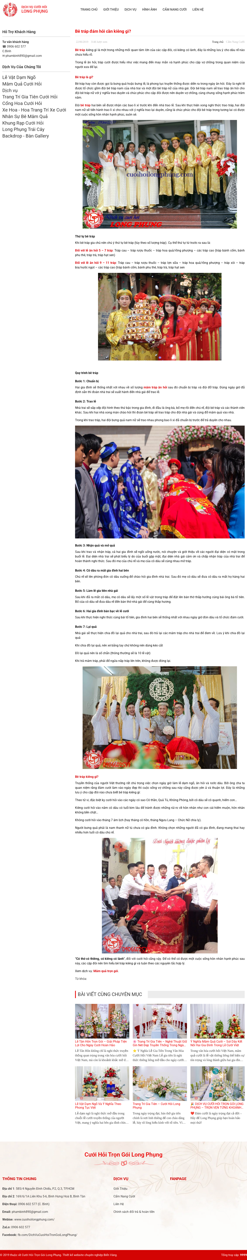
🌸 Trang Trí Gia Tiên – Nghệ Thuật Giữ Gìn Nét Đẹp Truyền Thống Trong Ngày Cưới (160, 1045)
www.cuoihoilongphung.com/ (34, 1219)
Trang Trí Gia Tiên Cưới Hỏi (30, 97)
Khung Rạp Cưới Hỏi (23, 123)
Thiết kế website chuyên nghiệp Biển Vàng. (90, 1255)
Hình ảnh (149, 9)
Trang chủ (88, 9)
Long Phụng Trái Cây (23, 129)
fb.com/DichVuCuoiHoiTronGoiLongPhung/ (47, 1235)
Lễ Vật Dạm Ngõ (19, 77)
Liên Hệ (198, 9)
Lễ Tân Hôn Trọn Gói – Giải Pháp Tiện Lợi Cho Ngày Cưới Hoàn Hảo (101, 1043)
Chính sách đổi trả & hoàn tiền (134, 1212)
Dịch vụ (130, 9)
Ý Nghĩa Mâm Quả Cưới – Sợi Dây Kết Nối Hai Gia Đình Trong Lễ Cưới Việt (216, 1043)
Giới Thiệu (111, 9)
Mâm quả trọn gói (105, 971)
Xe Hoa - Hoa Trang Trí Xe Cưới (34, 110)
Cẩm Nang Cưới (175, 9)
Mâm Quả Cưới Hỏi (22, 84)
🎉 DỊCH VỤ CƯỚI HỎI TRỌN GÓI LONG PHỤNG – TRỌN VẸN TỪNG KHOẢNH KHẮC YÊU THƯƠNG (217, 1107)
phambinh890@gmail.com (30, 1212)
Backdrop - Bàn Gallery (25, 136)
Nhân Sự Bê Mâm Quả (25, 116)
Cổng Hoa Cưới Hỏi (22, 103)
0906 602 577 (14, 46)
